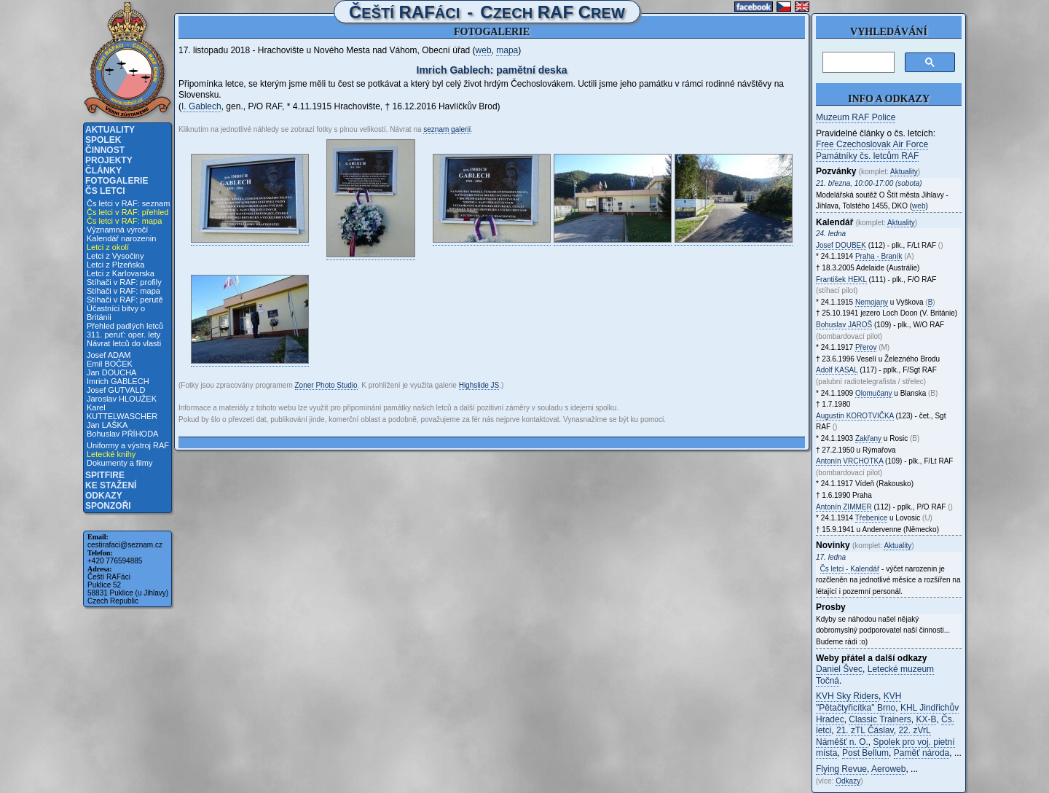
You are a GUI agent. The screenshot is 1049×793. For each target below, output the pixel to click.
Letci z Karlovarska (120, 273)
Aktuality (110, 130)
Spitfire (105, 475)
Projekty (109, 160)
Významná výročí (117, 229)
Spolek (103, 140)
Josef (841, 245)
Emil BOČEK (110, 363)
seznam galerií (447, 129)
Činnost (105, 150)
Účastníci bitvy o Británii (116, 312)
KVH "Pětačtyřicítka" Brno (858, 702)
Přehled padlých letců (125, 325)
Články (103, 170)
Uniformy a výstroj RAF (128, 445)
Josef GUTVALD (116, 390)
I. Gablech (201, 106)
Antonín (849, 461)
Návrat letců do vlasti (124, 343)
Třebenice (871, 518)
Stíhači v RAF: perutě (125, 299)
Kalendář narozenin (121, 238)
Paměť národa (922, 753)
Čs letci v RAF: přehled (127, 212)
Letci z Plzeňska (115, 264)
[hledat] (857, 62)
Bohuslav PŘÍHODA (122, 433)
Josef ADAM (109, 355)
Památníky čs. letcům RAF (867, 156)
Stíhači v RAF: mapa (123, 290)
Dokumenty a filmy (119, 462)
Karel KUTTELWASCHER (122, 412)
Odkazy (103, 496)
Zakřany (868, 438)
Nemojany (871, 302)
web (484, 50)
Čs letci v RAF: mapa (124, 220)
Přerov (865, 347)
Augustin (855, 416)
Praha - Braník (878, 256)
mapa (507, 50)
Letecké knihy (111, 454)
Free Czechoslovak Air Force (872, 144)
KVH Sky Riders (847, 696)
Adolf (836, 370)
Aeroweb (888, 769)
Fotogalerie (116, 181)
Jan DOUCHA (111, 372)
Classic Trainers (880, 719)
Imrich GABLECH (118, 381)
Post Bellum (865, 753)
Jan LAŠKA (107, 425)
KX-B (926, 719)
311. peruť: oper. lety (123, 334)
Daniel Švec (839, 669)
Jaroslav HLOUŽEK (122, 398)
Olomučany (873, 393)
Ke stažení (110, 485)
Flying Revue (841, 769)
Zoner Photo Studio (326, 385)
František (841, 280)
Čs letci (105, 191)
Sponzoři (108, 506)
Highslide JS (479, 385)
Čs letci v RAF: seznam (128, 203)
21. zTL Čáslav (865, 730)
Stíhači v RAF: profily (124, 282)
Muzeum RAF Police (855, 117)
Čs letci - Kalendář (850, 569)
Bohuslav (844, 325)
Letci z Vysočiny (115, 255)
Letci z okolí (108, 247)
